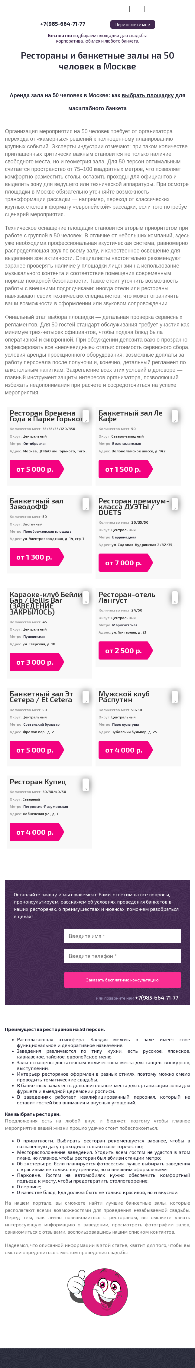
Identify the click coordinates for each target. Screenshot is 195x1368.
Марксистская (125, 625)
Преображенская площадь (47, 531)
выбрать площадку (148, 95)
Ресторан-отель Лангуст (127, 597)
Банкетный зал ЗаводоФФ (36, 503)
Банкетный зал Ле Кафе (131, 415)
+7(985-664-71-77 (62, 23)
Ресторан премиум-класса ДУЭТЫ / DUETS (134, 506)
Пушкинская (34, 636)
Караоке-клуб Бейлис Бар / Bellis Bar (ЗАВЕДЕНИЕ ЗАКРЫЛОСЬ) (48, 603)
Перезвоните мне (132, 24)
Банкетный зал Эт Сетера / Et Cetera (41, 696)
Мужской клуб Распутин (124, 696)
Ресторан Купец (38, 781)
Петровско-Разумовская (45, 806)
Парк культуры (125, 724)
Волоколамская (126, 443)
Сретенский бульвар (41, 724)
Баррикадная (124, 537)
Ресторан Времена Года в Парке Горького (49, 415)
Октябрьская (35, 443)
